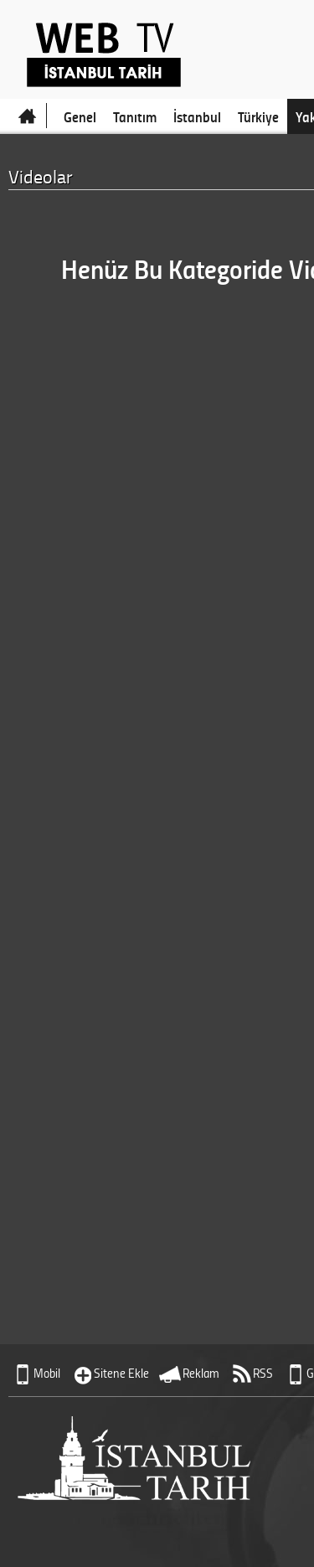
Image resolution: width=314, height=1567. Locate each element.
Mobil (46, 1373)
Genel (80, 116)
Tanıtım (135, 116)
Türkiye (258, 116)
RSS (263, 1373)
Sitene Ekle (121, 1373)
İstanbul (197, 116)
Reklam (201, 1373)
